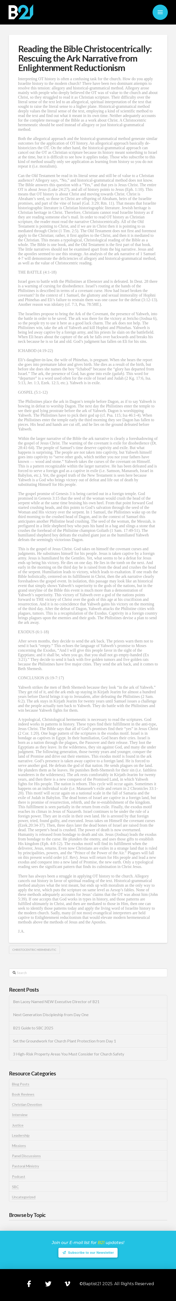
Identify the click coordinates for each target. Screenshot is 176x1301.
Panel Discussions (26, 1156)
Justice (17, 1125)
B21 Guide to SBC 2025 (33, 1028)
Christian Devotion (27, 1104)
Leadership (21, 1135)
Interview (20, 1114)
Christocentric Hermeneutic (34, 949)
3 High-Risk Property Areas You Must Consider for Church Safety (69, 1054)
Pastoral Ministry (25, 1166)
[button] (160, 12)
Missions (19, 1145)
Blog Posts (20, 1084)
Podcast (18, 1176)
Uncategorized (23, 1197)
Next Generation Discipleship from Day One (51, 1014)
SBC (15, 1187)
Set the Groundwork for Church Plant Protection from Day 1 (64, 1041)
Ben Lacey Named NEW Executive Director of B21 (56, 1001)
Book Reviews (23, 1094)
